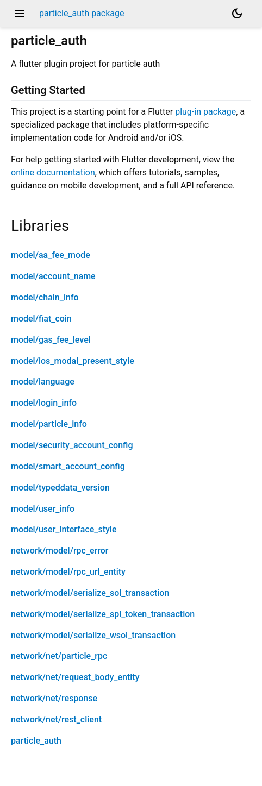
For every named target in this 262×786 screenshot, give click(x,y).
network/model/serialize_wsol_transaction (93, 635)
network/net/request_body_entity (75, 677)
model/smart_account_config (68, 466)
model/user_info (42, 509)
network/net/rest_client (56, 719)
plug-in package (205, 111)
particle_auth (36, 740)
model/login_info (44, 403)
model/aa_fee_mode (50, 255)
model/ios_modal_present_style (72, 361)
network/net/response (54, 698)
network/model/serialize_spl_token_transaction (103, 614)
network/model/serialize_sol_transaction (90, 593)
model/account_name (53, 276)
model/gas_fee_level (51, 340)
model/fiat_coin (41, 318)
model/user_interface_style (64, 529)
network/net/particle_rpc (59, 656)
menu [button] (19, 13)
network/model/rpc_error (60, 550)
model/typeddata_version (60, 487)
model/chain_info (45, 297)
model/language (42, 381)
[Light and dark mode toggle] (237, 13)
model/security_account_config (72, 445)
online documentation (53, 172)
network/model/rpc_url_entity (68, 572)
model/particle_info (49, 424)
